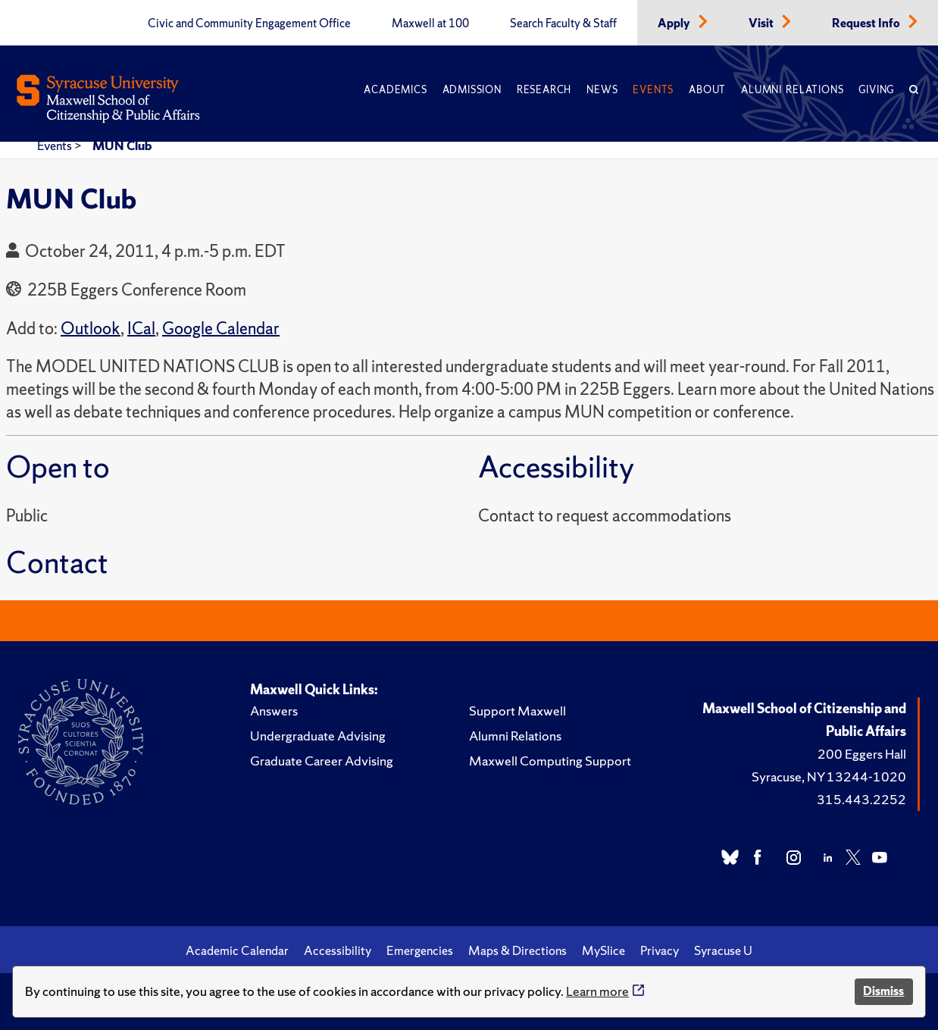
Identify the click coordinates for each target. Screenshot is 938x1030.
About (707, 89)
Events (653, 89)
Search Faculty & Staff (563, 23)
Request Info (867, 23)
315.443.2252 (861, 799)
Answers (274, 710)
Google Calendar (221, 329)
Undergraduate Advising (318, 735)
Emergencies (419, 950)
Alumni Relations (792, 89)
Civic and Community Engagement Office (249, 23)
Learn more (597, 991)
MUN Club (122, 145)
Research (544, 89)
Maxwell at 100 (430, 23)
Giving (876, 89)
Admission (472, 89)
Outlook (90, 329)
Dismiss (883, 991)
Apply (675, 23)
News (602, 89)
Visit (762, 23)
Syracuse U (723, 950)
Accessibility (337, 950)
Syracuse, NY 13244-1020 (829, 776)
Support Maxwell (517, 710)
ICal (141, 329)
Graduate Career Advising (321, 760)
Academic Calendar (237, 950)
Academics (395, 89)
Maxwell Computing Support (550, 760)
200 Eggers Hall (862, 753)
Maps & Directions (517, 950)
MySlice (603, 950)
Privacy (659, 950)
